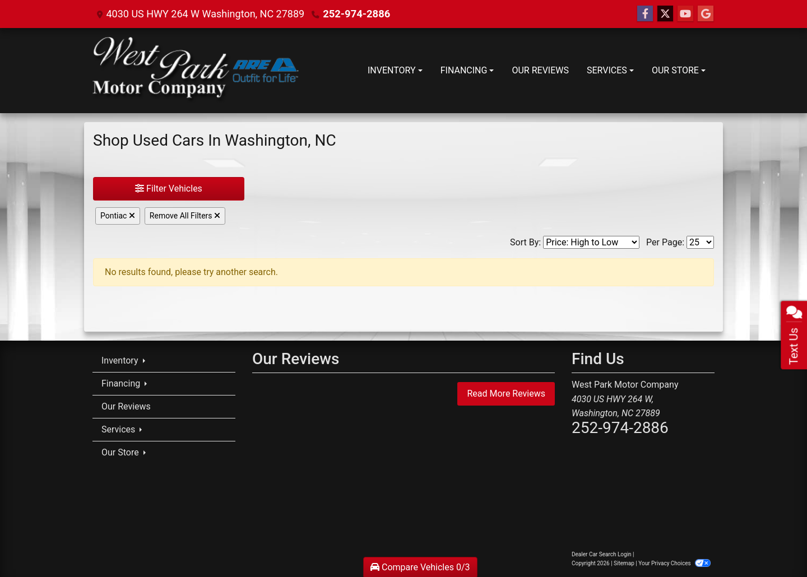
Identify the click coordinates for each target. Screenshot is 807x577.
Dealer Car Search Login (602, 554)
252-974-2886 (355, 14)
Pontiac (117, 215)
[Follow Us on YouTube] (685, 14)
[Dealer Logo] (195, 70)
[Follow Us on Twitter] (665, 14)
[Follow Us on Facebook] (645, 14)
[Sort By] (591, 242)
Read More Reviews (506, 393)
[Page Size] (700, 242)
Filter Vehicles (168, 188)
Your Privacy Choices (674, 563)
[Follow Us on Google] (705, 14)
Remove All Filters (185, 215)
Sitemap (624, 563)
